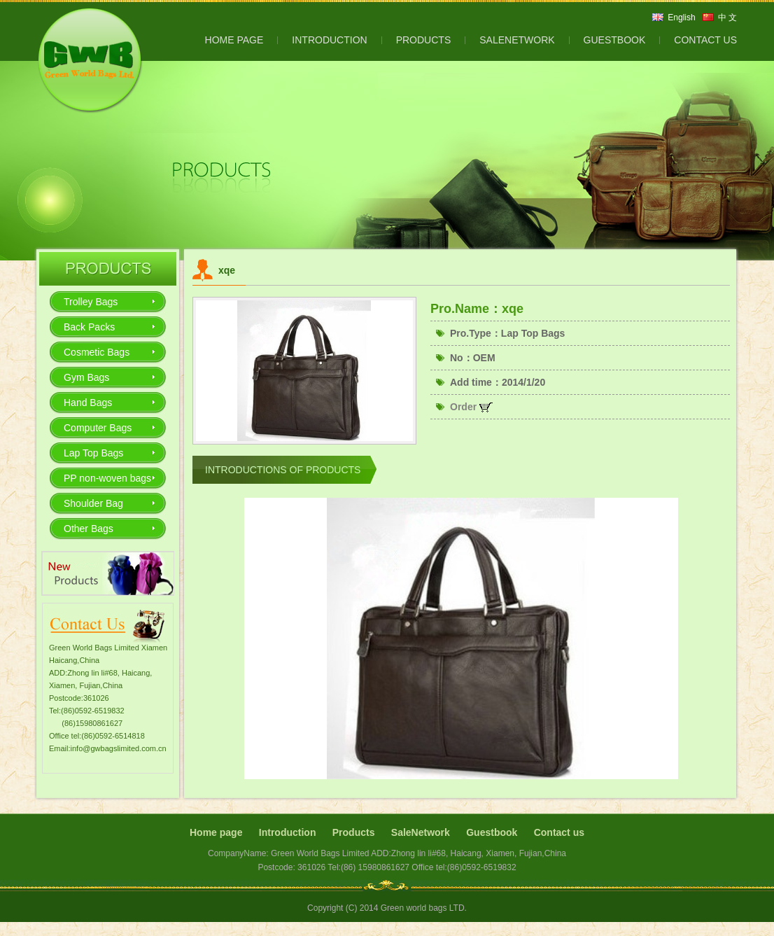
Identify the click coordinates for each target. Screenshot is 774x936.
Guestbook (491, 832)
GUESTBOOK (615, 40)
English (681, 17)
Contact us (559, 832)
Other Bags (88, 528)
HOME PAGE (234, 40)
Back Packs (89, 327)
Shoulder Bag (93, 503)
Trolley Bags (91, 301)
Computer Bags (98, 427)
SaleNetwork (420, 832)
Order (471, 406)
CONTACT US (705, 40)
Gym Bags (86, 377)
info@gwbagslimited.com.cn (119, 748)
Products (353, 832)
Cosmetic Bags (96, 352)
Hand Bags (88, 402)
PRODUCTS (423, 40)
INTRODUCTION (329, 40)
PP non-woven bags (107, 478)
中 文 (727, 17)
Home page (216, 832)
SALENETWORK (516, 40)
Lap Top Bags (93, 453)
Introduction (287, 832)
